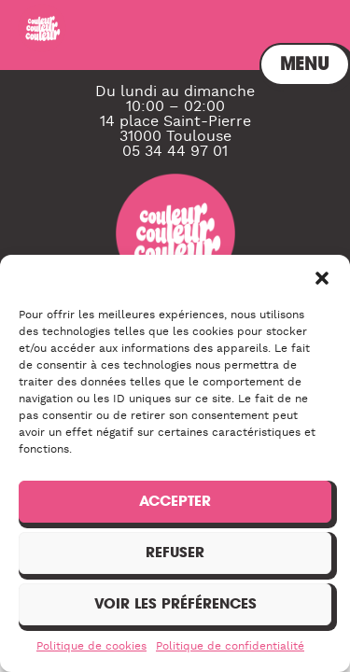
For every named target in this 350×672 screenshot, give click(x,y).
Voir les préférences (175, 603)
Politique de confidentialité (230, 645)
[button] (322, 278)
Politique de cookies (91, 645)
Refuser (175, 552)
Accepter (175, 501)
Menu (290, 34)
